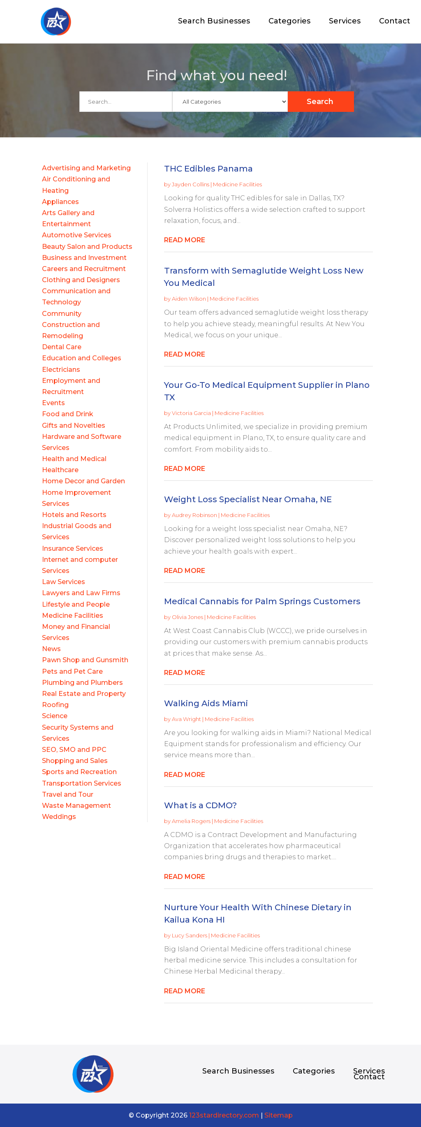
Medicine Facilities (237, 184)
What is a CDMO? (200, 805)
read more (184, 240)
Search (320, 101)
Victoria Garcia (191, 413)
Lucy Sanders (189, 935)
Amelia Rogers (191, 821)
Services (345, 22)
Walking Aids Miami (206, 703)
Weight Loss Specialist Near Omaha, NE (248, 499)
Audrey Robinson (194, 515)
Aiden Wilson (189, 298)
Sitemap (278, 1115)
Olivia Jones (187, 617)
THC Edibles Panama (208, 169)
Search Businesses (214, 22)
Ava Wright (186, 719)
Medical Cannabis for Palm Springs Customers (262, 601)
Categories (289, 22)
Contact (394, 22)
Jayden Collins (190, 184)
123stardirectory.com (224, 1115)
